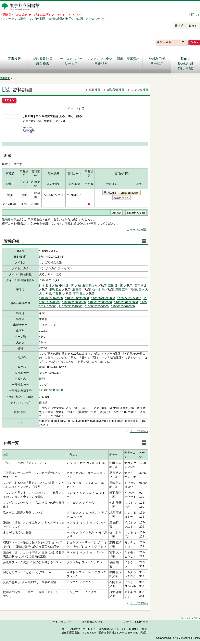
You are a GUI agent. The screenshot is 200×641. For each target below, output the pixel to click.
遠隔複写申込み (12, 219)
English (193, 25)
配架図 (112, 192)
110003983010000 (71, 306)
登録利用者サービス (157, 61)
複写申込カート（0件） (172, 42)
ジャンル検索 (139, 89)
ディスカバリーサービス (71, 61)
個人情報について (92, 621)
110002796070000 (51, 298)
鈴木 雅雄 (45, 285)
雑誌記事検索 (115, 89)
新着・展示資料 (128, 61)
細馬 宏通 (55, 289)
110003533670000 (123, 306)
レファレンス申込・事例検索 (100, 61)
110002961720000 (126, 302)
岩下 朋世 (140, 285)
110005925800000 (100, 302)
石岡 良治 (79, 293)
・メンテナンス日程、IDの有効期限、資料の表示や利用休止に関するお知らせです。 (54, 18)
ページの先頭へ (139, 229)
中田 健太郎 (66, 285)
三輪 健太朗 (115, 285)
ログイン (9, 100)
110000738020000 (103, 298)
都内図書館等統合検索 (42, 61)
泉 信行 (77, 289)
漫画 (42, 378)
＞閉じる (194, 14)
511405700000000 (51, 390)
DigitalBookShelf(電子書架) (185, 63)
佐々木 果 (98, 289)
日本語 (179, 25)
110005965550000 (129, 298)
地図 (143, 629)
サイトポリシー (61, 621)
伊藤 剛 (57, 293)
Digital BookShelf (129, 193)
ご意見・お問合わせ (136, 621)
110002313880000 (74, 302)
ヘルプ (194, 42)
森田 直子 (121, 289)
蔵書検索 (14, 61)
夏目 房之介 (89, 285)
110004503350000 (97, 306)
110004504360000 (77, 298)
